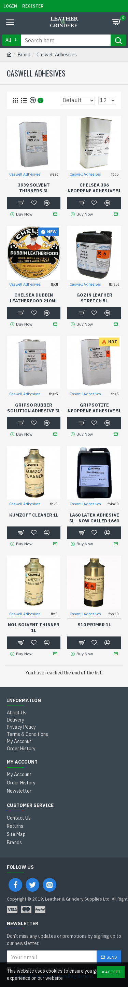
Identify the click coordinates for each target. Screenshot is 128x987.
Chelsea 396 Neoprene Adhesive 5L (94, 188)
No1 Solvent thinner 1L (33, 627)
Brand (24, 55)
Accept (112, 971)
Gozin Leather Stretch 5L (94, 298)
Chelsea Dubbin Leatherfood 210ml (34, 298)
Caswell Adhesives (25, 174)
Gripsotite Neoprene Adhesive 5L (94, 408)
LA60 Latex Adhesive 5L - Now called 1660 (94, 518)
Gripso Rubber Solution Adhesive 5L (33, 408)
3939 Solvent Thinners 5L (34, 188)
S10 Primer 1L (94, 625)
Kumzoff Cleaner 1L (33, 515)
